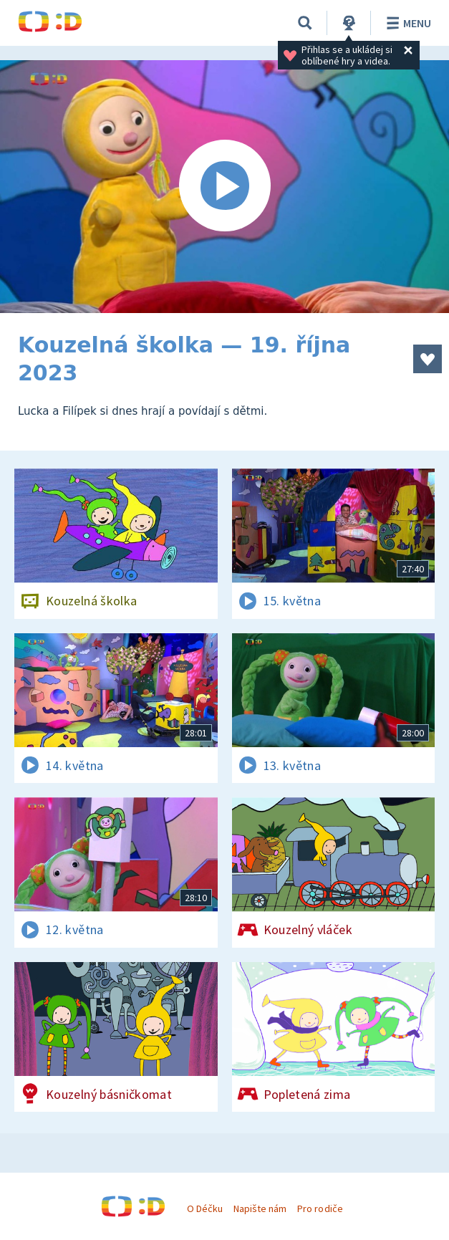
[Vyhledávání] (305, 23)
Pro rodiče (319, 1208)
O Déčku (205, 1208)
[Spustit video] (224, 186)
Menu (406, 23)
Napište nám (259, 1208)
